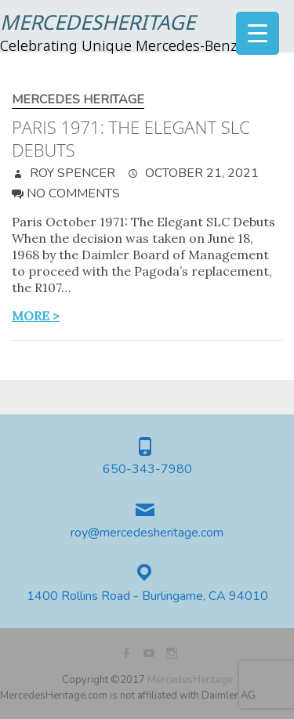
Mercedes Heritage (78, 100)
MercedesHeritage (97, 24)
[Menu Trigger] (257, 33)
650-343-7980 (147, 469)
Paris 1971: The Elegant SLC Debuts (131, 138)
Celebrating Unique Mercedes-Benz (119, 47)
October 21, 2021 (200, 173)
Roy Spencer (71, 173)
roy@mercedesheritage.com (147, 533)
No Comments (73, 193)
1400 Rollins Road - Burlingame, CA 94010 (147, 596)
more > (36, 315)
